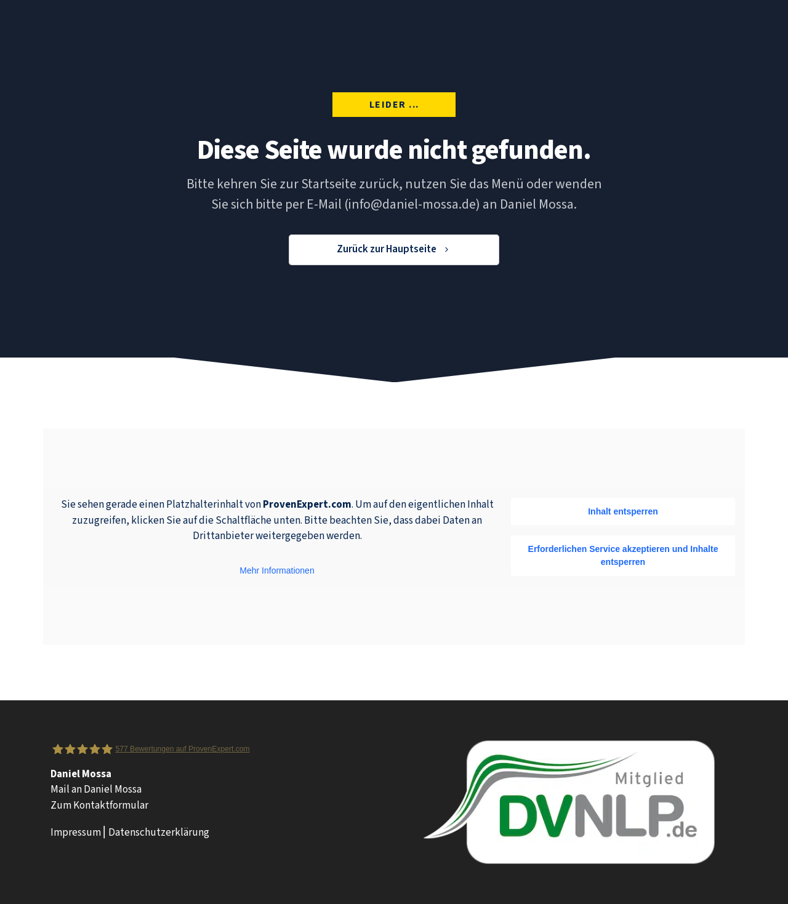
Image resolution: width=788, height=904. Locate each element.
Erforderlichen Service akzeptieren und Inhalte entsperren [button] (623, 554)
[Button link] (394, 249)
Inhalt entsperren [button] (623, 511)
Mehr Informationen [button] (276, 570)
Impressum (75, 832)
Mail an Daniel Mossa (96, 789)
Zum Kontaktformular (99, 805)
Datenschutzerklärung (158, 832)
